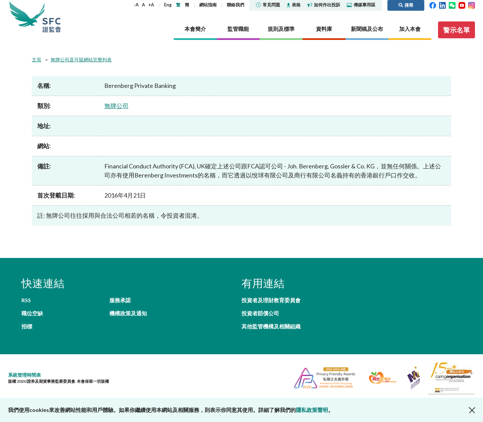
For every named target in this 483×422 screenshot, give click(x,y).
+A (151, 4)
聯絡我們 (235, 4)
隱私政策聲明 (312, 410)
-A (136, 4)
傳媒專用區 (361, 4)
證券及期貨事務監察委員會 (51, 16)
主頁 (36, 59)
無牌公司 (116, 105)
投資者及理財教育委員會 (271, 300)
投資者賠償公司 (260, 313)
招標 (26, 326)
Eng (168, 4)
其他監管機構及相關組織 (271, 326)
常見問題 (268, 4)
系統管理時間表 (24, 375)
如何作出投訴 (323, 4)
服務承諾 (120, 300)
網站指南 (208, 4)
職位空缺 (32, 313)
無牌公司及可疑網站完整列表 (81, 59)
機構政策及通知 (128, 313)
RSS (26, 300)
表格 (294, 4)
